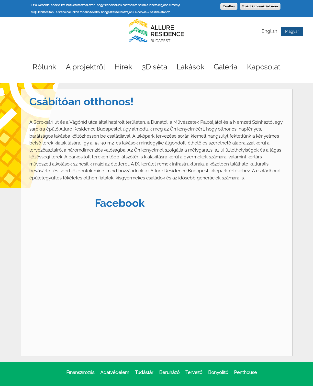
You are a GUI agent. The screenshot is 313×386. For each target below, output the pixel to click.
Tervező (193, 372)
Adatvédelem (114, 372)
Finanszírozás (80, 372)
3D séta (154, 67)
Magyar (292, 31)
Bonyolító (218, 372)
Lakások (190, 67)
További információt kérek (260, 6)
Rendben (229, 6)
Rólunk (44, 67)
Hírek (123, 67)
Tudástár (144, 372)
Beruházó (169, 372)
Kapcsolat (263, 67)
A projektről (85, 67)
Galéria (225, 67)
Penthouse (245, 372)
